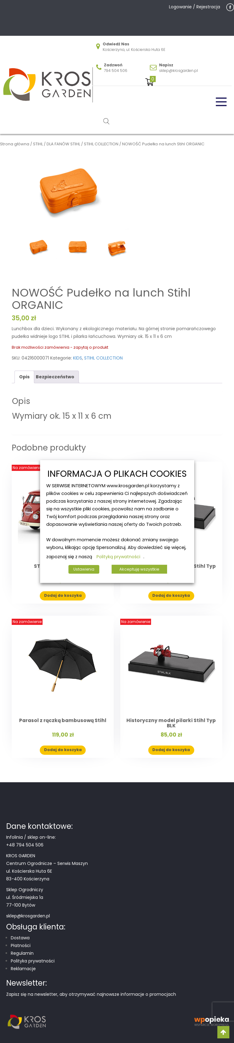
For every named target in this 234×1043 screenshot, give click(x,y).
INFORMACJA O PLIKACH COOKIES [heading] (117, 474)
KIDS (77, 358)
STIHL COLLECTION (101, 144)
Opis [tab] (24, 377)
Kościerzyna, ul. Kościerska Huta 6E (134, 49)
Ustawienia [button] (83, 569)
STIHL (38, 144)
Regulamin (22, 953)
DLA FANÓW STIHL (63, 144)
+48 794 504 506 (24, 845)
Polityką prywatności (118, 557)
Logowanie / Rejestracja (194, 7)
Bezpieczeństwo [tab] (55, 377)
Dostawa (20, 938)
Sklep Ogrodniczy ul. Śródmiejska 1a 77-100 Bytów (24, 897)
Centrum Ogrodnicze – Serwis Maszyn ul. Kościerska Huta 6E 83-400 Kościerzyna (47, 871)
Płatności (21, 945)
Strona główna (14, 144)
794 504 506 (115, 70)
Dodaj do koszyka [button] (63, 595)
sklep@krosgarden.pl (178, 70)
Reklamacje (23, 969)
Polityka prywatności (33, 961)
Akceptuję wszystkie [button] (139, 569)
